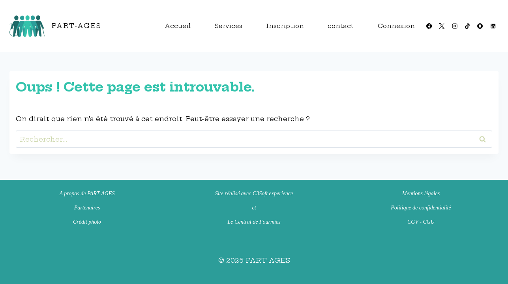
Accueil (178, 26)
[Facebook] (429, 26)
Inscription (285, 26)
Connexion (396, 26)
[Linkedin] (493, 26)
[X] (441, 26)
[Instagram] (454, 26)
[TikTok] (467, 26)
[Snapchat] (480, 26)
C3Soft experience (273, 193)
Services (228, 26)
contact (341, 26)
